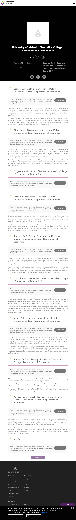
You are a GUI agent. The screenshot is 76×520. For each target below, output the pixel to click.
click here (44, 512)
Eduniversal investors (13, 498)
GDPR (9, 495)
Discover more (38, 457)
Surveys (26, 495)
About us (10, 483)
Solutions (26, 492)
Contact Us (11, 506)
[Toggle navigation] (74, 2)
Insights (26, 486)
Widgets (10, 501)
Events (25, 489)
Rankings (26, 483)
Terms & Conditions (13, 486)
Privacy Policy (11, 489)
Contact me (60, 105)
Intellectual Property (13, 492)
